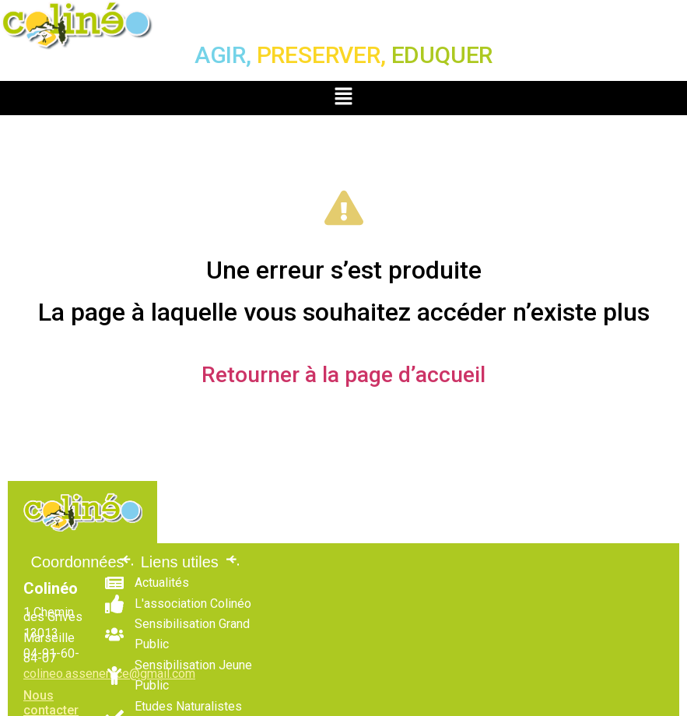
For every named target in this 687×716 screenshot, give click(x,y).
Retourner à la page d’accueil (343, 375)
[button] (343, 98)
